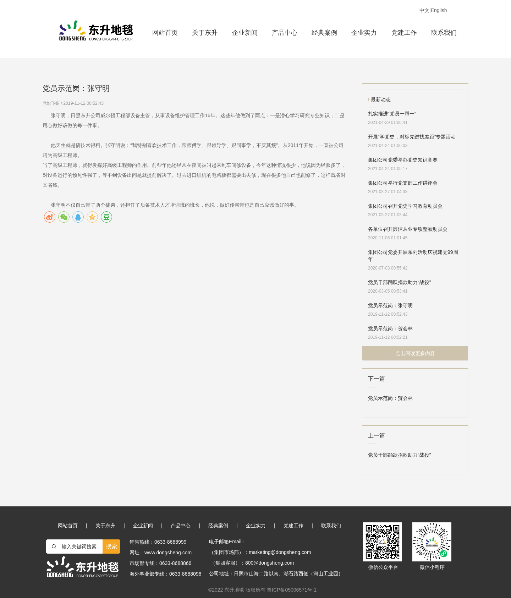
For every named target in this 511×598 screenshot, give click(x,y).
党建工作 (404, 32)
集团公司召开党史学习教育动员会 (405, 206)
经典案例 (324, 32)
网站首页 (165, 32)
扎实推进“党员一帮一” (392, 113)
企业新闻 (245, 32)
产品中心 (284, 32)
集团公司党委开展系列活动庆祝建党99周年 (413, 255)
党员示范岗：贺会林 (390, 328)
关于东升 (205, 32)
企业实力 (364, 32)
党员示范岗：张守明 (390, 305)
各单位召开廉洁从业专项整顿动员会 (407, 229)
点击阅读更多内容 (415, 353)
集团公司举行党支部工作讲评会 (403, 183)
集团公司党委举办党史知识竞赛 (403, 160)
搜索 (111, 546)
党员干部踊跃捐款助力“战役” (399, 282)
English (439, 10)
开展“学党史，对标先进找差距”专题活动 (412, 137)
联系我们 (444, 32)
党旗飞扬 (52, 103)
